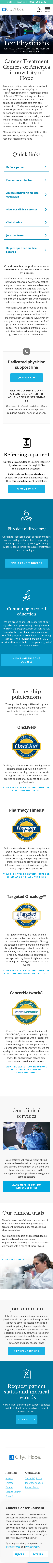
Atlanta (9, 1478)
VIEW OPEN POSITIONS (26, 1351)
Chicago (10, 1482)
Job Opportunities (34, 1482)
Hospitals (11, 1472)
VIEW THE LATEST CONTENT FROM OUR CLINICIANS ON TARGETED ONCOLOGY (26, 972)
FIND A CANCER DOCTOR (26, 563)
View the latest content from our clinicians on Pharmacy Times (26, 875)
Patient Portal (32, 1487)
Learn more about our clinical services (26, 1186)
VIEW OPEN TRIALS (13, 1259)
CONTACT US (26, 1419)
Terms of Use (13, 1546)
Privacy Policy (32, 1546)
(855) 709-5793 (37, 1)
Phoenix (10, 1496)
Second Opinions (33, 1478)
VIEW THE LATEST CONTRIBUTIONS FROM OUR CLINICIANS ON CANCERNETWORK (26, 1069)
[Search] (39, 8)
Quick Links (32, 1472)
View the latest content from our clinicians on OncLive (26, 789)
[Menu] (47, 8)
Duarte (9, 1487)
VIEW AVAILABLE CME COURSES (26, 660)
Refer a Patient (26, 489)
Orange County (13, 1491)
